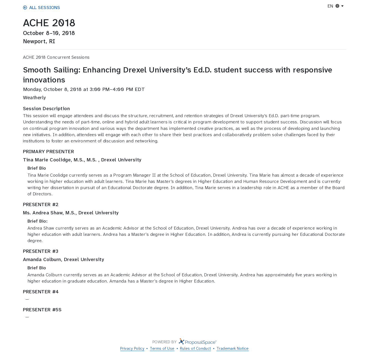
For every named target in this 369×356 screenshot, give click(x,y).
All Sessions (41, 7)
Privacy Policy (132, 348)
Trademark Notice (232, 348)
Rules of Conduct (195, 348)
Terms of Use (162, 348)
